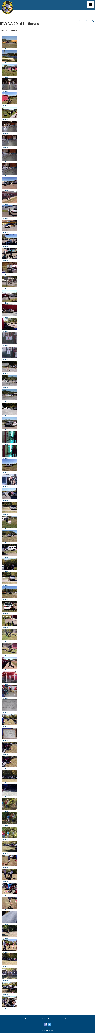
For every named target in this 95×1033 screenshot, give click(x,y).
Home (27, 1019)
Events (33, 1019)
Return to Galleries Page (87, 21)
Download (5, 49)
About (49, 1019)
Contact (67, 1019)
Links (61, 1019)
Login (43, 1019)
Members (55, 1019)
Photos (38, 1019)
